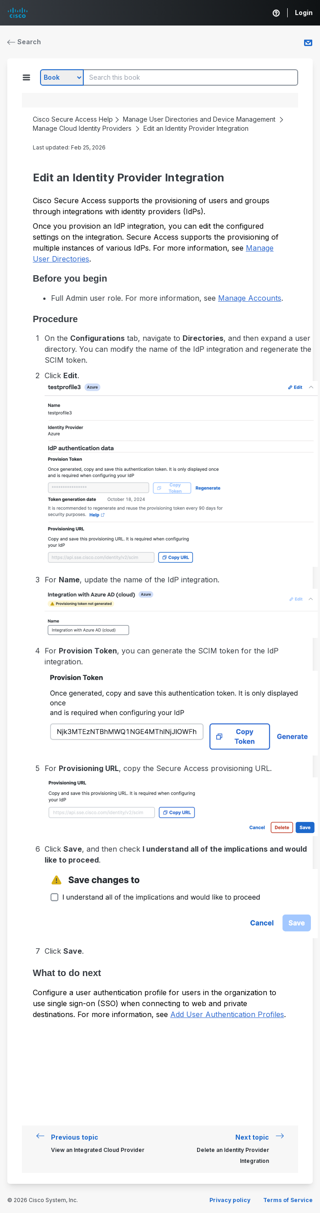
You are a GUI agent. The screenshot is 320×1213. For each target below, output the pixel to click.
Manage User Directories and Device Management (199, 119)
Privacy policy (229, 1200)
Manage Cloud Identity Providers (82, 128)
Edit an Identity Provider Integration (196, 128)
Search (24, 42)
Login (304, 12)
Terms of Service (288, 1200)
